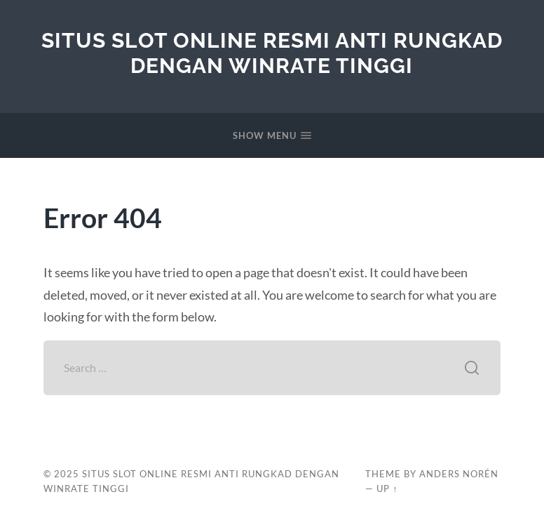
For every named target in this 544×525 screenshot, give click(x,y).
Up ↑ (386, 488)
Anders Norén (458, 473)
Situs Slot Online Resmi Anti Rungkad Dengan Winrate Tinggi (272, 53)
